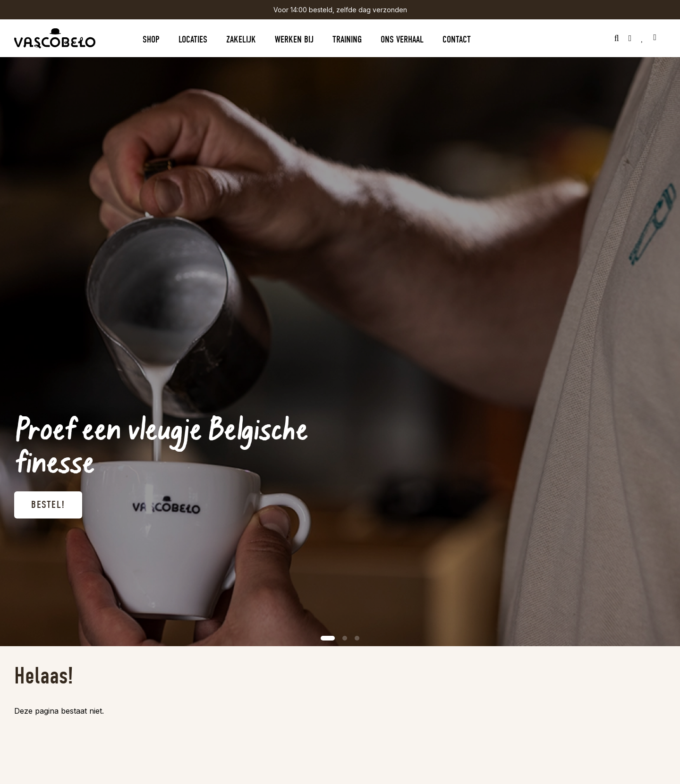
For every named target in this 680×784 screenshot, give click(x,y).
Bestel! (48, 505)
